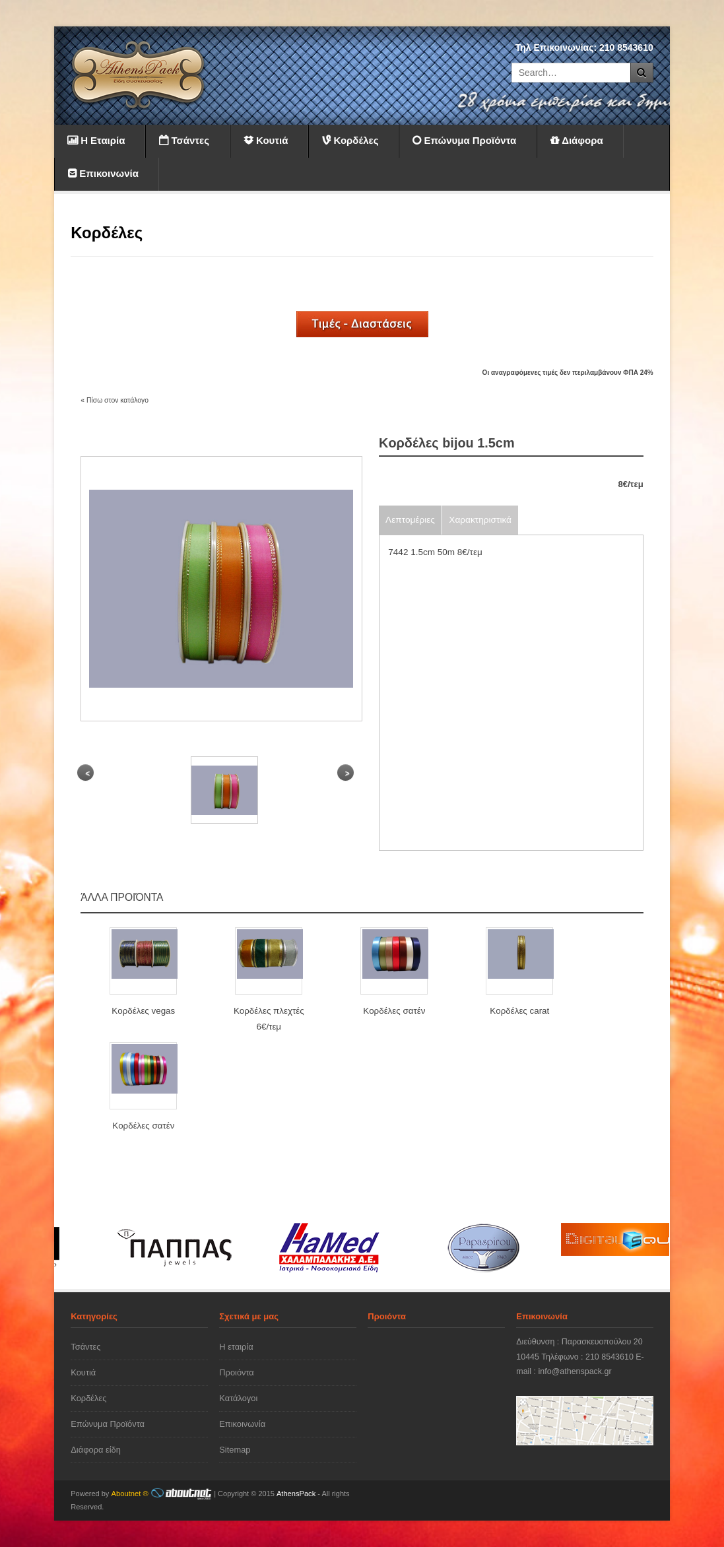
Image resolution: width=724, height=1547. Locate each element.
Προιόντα (236, 1372)
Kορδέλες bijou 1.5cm (447, 443)
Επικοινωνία (242, 1424)
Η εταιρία (236, 1347)
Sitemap (234, 1450)
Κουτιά (83, 1372)
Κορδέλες (88, 1398)
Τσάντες (85, 1347)
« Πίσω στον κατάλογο (114, 400)
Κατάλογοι (238, 1398)
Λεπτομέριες (410, 520)
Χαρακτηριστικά (480, 520)
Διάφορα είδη (96, 1450)
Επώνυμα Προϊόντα (108, 1424)
